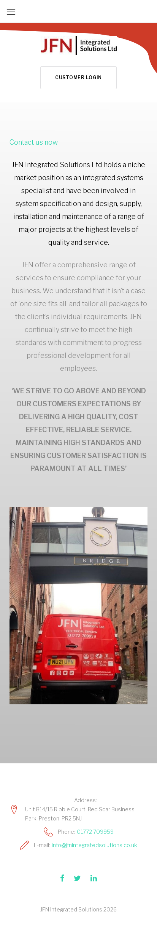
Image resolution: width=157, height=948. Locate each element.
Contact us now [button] (34, 142)
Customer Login (78, 77)
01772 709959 (95, 831)
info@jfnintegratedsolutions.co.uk (94, 845)
